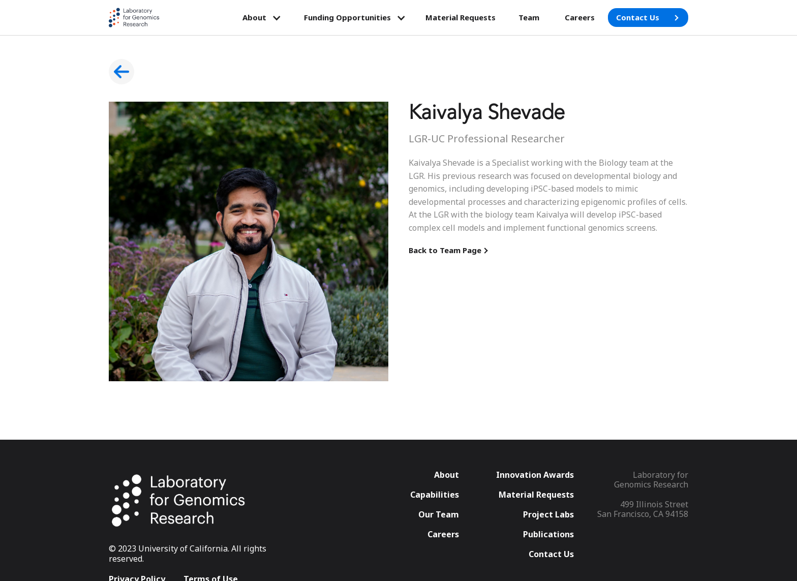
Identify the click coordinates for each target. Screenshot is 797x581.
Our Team (438, 514)
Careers (580, 17)
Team (528, 17)
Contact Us (551, 554)
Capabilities (434, 495)
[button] (262, 18)
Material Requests (460, 17)
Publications (548, 534)
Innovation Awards (535, 475)
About (446, 475)
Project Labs (548, 514)
